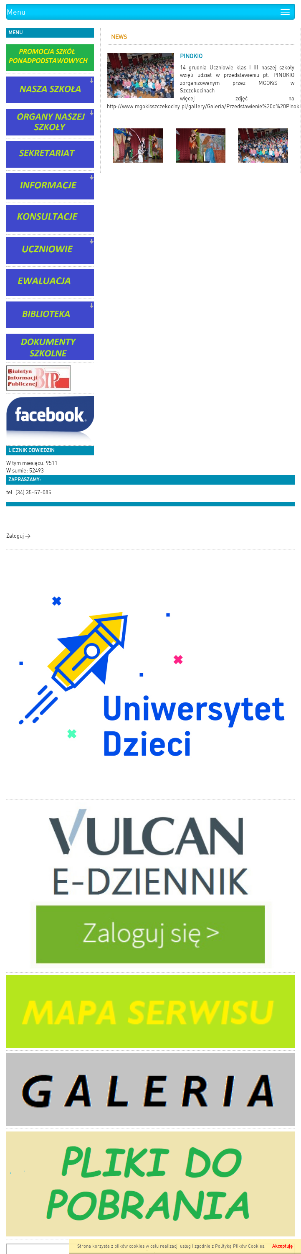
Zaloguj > (18, 536)
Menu (16, 12)
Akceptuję (282, 1246)
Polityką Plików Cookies (239, 1246)
